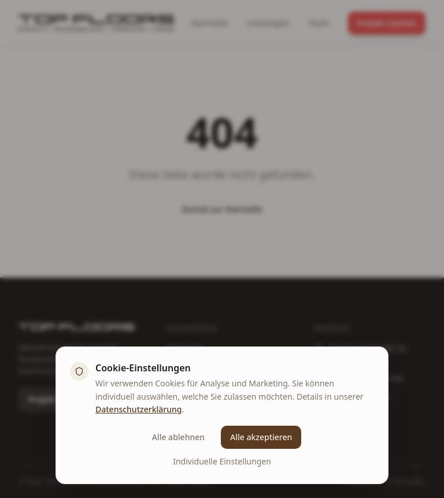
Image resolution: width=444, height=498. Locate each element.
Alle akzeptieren (261, 436)
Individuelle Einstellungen (222, 461)
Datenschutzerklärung (138, 409)
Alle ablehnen (178, 436)
